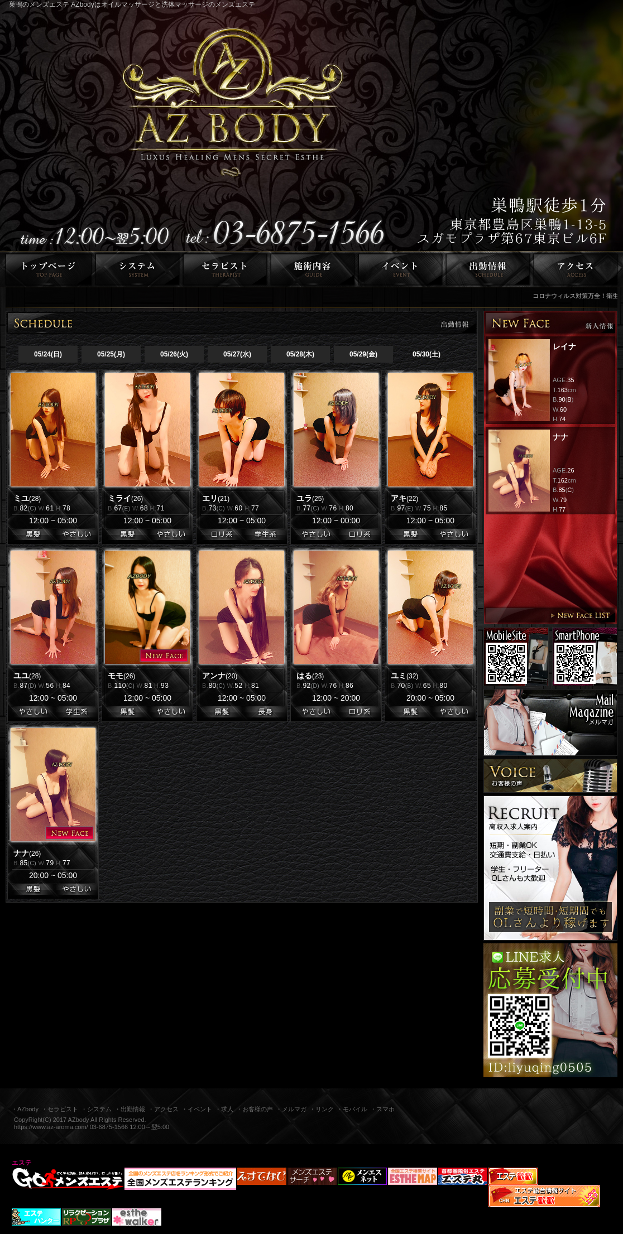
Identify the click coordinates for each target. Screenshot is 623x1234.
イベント (400, 269)
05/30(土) (426, 354)
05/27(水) (237, 354)
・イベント (196, 1109)
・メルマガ (291, 1109)
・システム (96, 1109)
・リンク (321, 1109)
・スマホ (382, 1109)
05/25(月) (111, 354)
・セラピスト (59, 1109)
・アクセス (163, 1109)
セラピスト (225, 269)
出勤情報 (488, 269)
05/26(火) (174, 354)
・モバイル (352, 1109)
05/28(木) (300, 354)
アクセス (577, 269)
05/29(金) (363, 354)
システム (137, 269)
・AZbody (25, 1109)
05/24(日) (48, 354)
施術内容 (313, 269)
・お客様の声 (254, 1109)
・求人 (224, 1109)
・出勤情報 (129, 1109)
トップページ (47, 269)
